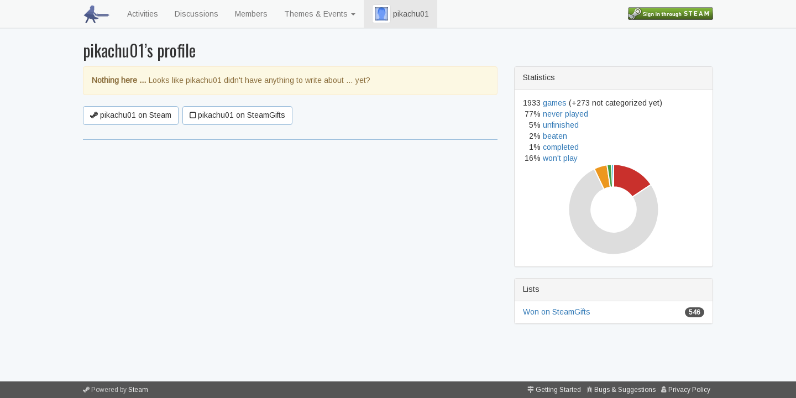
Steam (138, 390)
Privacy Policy (689, 390)
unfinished (561, 125)
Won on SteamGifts (556, 311)
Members (251, 13)
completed (561, 147)
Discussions (196, 13)
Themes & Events (319, 13)
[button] (381, 13)
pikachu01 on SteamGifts (237, 115)
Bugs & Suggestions (625, 390)
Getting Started (558, 390)
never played (565, 113)
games (555, 102)
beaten (555, 136)
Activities (142, 13)
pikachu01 (400, 13)
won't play (560, 158)
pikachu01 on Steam (130, 115)
